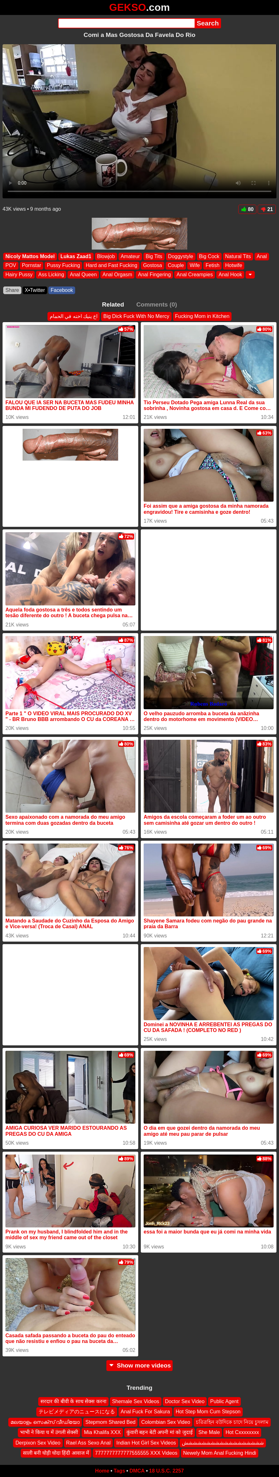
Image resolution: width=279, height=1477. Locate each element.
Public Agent (224, 1401)
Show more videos (139, 1365)
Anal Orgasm (117, 274)
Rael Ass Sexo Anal (88, 1442)
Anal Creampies (194, 274)
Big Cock (209, 256)
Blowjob (106, 256)
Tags (119, 1470)
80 (247, 209)
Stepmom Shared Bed (110, 1422)
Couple (176, 265)
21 (267, 209)
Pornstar (31, 265)
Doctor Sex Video (184, 1401)
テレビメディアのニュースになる (77, 1411)
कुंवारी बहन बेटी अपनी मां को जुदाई (159, 1432)
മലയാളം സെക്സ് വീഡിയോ (45, 1422)
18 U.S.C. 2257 (166, 1470)
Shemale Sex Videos (135, 1401)
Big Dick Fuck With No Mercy (136, 316)
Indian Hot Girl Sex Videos (146, 1442)
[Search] (126, 23)
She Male (209, 1432)
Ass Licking (51, 274)
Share (12, 290)
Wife (195, 265)
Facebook (62, 290)
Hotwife (233, 265)
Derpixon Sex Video (37, 1442)
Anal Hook (230, 274)
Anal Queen (83, 274)
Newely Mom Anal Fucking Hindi (219, 1453)
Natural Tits (238, 256)
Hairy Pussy (18, 274)
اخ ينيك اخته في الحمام (74, 316)
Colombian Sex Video (165, 1422)
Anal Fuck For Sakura (145, 1411)
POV (10, 265)
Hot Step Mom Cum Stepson (208, 1411)
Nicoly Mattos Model (30, 256)
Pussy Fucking (63, 265)
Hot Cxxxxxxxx (242, 1432)
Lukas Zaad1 (76, 256)
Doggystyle (180, 256)
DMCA (137, 1470)
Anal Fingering (154, 274)
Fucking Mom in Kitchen (202, 316)
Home (102, 1470)
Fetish (212, 265)
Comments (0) (156, 304)
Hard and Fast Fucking (111, 265)
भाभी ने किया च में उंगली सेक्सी (49, 1432)
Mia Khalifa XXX (102, 1432)
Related (113, 304)
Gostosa (152, 265)
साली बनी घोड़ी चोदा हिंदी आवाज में (56, 1453)
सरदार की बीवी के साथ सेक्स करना (73, 1401)
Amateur (130, 256)
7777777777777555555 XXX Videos (136, 1453)
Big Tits (154, 256)
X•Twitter (35, 290)
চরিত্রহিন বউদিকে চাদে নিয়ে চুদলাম (232, 1422)
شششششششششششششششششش (223, 1442)
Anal (262, 256)
